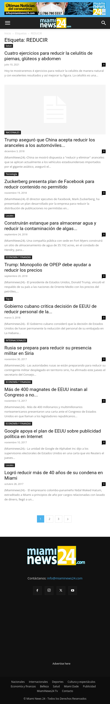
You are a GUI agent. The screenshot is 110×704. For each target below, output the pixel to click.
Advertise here (61, 663)
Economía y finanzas (23, 686)
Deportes (58, 682)
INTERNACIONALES (16, 340)
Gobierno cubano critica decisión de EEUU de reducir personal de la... (50, 309)
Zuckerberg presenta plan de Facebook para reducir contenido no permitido (49, 184)
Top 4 (8, 298)
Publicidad (89, 686)
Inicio (7, 33)
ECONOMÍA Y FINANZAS (18, 257)
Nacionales (18, 682)
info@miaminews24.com (64, 578)
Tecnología (11, 174)
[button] (7, 23)
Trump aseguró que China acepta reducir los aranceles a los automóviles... (49, 142)
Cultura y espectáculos (81, 682)
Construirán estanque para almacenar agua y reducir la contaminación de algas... (50, 225)
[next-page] (68, 519)
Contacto (67, 691)
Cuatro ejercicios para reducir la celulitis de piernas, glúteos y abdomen (48, 56)
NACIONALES (13, 132)
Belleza (44, 686)
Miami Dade (71, 686)
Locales (10, 215)
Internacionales (38, 682)
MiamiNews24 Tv (47, 691)
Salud (9, 45)
